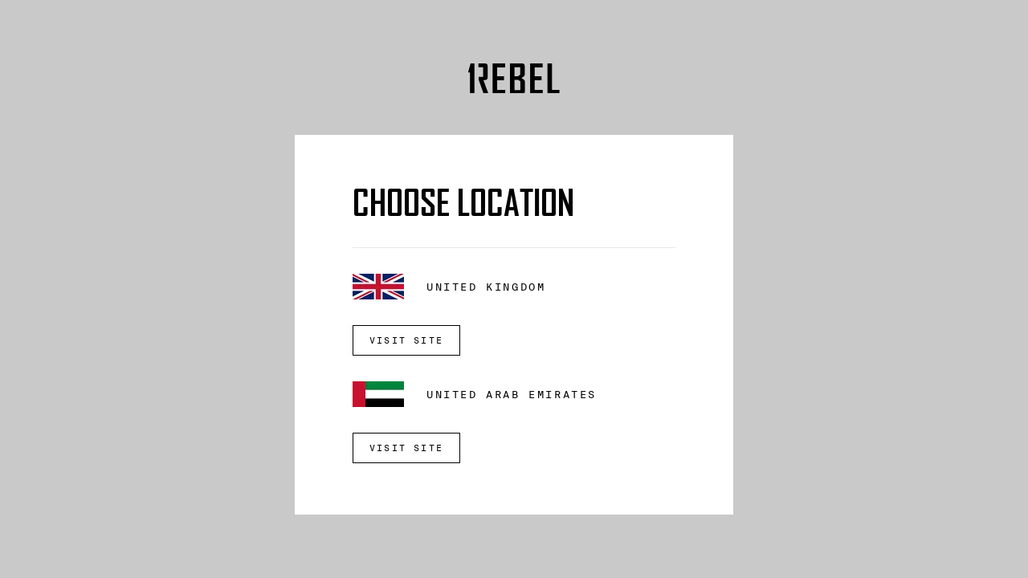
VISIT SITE (406, 340)
